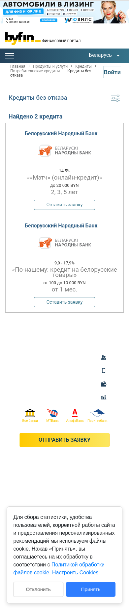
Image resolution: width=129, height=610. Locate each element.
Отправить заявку (64, 440)
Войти (112, 72)
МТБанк (52, 416)
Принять (91, 589)
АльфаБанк (75, 416)
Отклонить (38, 589)
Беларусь (100, 55)
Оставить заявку (65, 204)
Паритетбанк (97, 416)
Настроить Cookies (75, 572)
